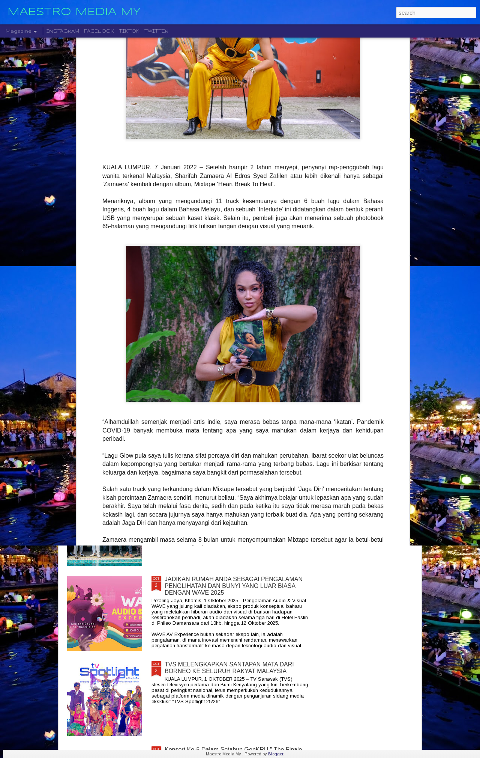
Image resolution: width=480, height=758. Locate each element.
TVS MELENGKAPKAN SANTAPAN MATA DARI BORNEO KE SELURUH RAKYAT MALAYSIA (229, 667)
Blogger (275, 754)
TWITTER (156, 31)
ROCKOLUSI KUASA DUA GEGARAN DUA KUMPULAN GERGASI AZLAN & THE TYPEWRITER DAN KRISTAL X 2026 (236, 501)
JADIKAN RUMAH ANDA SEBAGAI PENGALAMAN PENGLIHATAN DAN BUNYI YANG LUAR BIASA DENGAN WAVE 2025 (234, 586)
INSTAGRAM (62, 31)
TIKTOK (129, 31)
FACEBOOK (99, 31)
